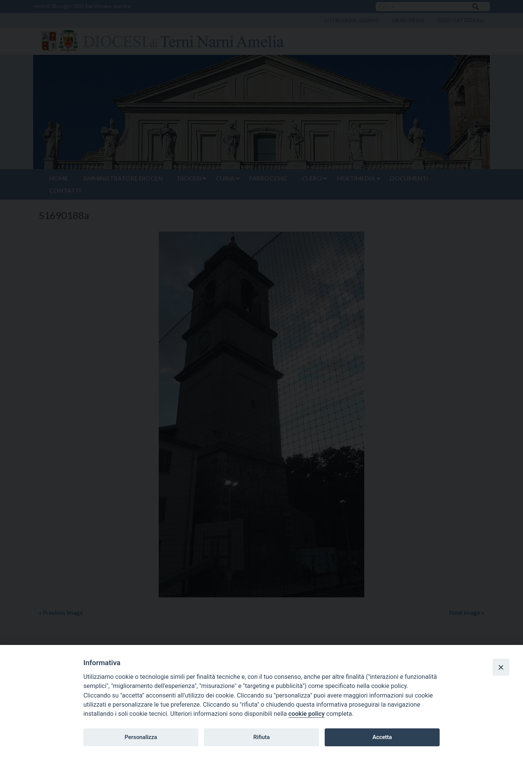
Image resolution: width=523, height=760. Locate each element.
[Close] (501, 667)
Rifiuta (261, 737)
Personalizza (140, 737)
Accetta (382, 737)
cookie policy (307, 713)
